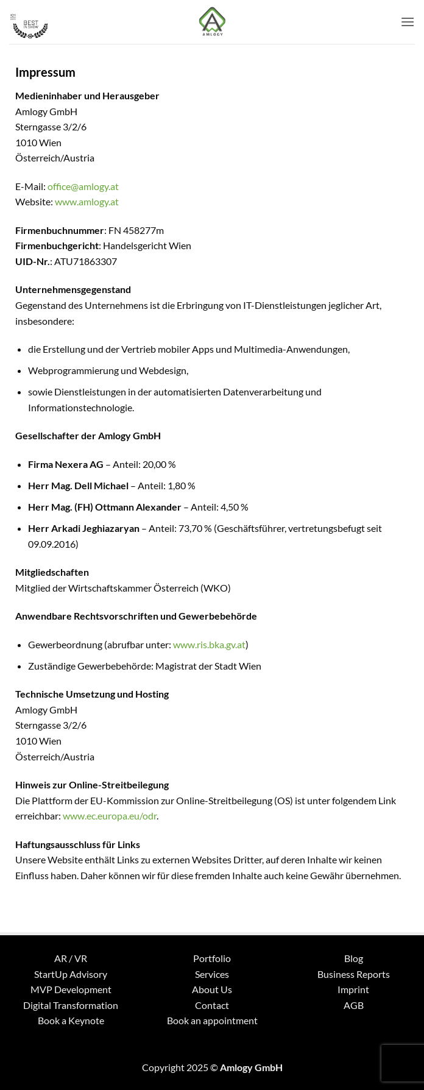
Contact (212, 1005)
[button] (407, 22)
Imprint (353, 989)
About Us (212, 989)
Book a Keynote (71, 1020)
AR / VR (70, 958)
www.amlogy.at (87, 201)
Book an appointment (212, 1020)
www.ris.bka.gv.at (209, 644)
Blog (353, 958)
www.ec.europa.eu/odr (110, 815)
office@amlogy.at (83, 186)
